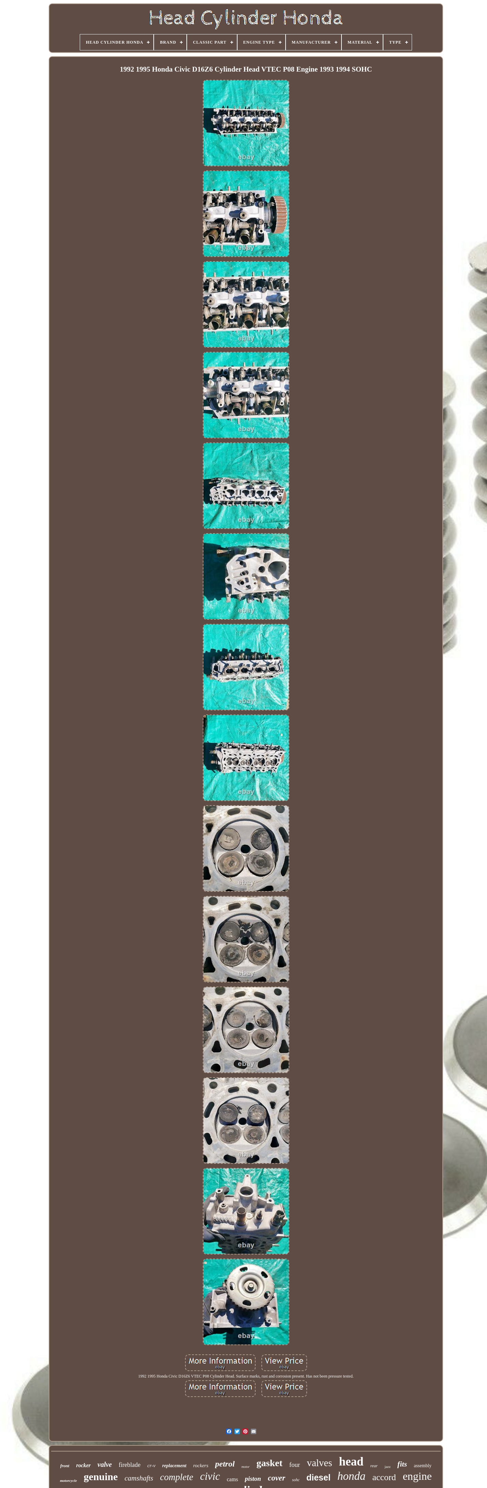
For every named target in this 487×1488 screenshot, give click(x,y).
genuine (101, 1476)
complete (176, 1477)
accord (384, 1477)
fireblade (129, 1464)
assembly (422, 1465)
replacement (174, 1465)
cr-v (151, 1465)
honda (351, 1476)
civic (210, 1476)
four (294, 1464)
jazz (387, 1466)
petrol (224, 1463)
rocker (83, 1465)
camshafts (139, 1478)
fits (402, 1464)
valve (104, 1464)
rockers (200, 1465)
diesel (318, 1477)
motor (246, 1467)
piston (253, 1478)
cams (232, 1479)
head (351, 1461)
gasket (270, 1463)
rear (374, 1465)
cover (276, 1478)
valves (319, 1462)
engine (417, 1476)
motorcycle (68, 1480)
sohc (296, 1479)
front (65, 1465)
